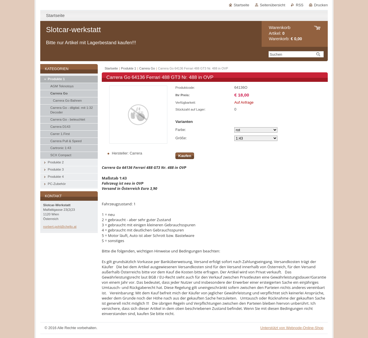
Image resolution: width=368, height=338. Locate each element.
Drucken (321, 5)
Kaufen (184, 156)
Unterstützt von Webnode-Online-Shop (291, 328)
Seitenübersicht (272, 5)
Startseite (241, 5)
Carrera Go (147, 68)
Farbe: (180, 130)
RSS (299, 5)
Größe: (181, 138)
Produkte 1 (128, 68)
